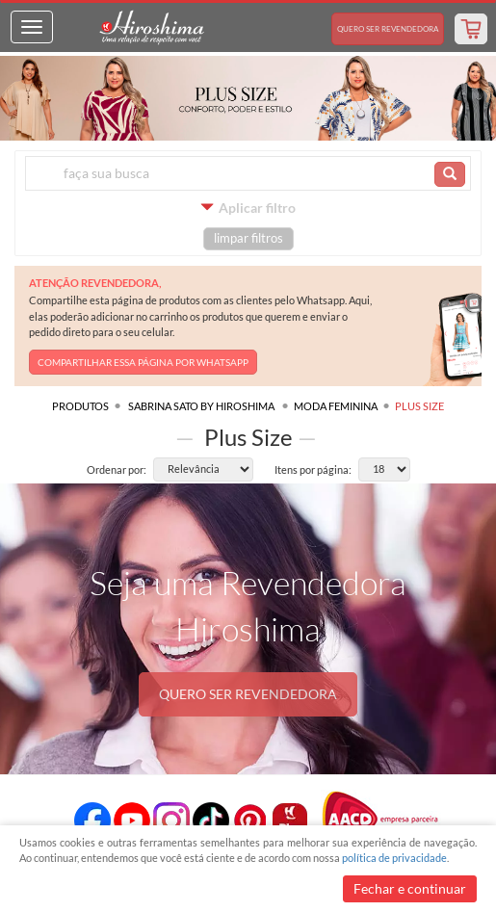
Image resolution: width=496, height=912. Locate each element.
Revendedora (387, 29)
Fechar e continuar (409, 888)
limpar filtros (248, 238)
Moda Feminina (336, 406)
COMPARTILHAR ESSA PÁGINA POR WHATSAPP (143, 362)
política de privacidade (394, 857)
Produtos (80, 406)
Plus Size (419, 406)
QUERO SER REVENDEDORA (248, 694)
